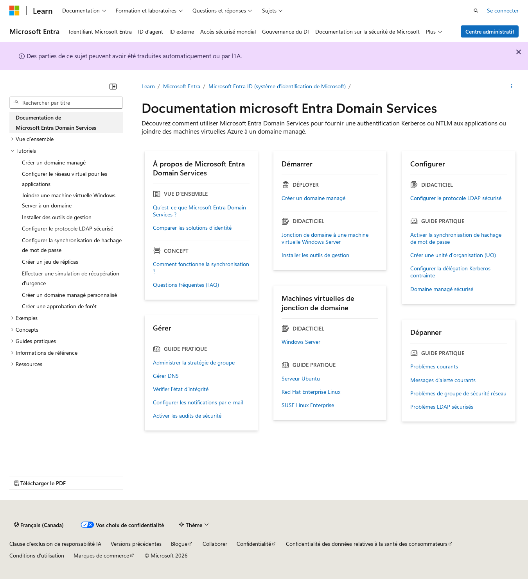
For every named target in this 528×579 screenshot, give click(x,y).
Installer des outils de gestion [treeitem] (57, 217)
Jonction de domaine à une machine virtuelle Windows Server (325, 238)
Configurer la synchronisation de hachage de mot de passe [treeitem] (72, 245)
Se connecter (503, 10)
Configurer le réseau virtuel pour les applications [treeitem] (64, 179)
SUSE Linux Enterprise (308, 405)
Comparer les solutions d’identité (192, 227)
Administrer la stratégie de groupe (194, 362)
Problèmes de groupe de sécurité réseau (458, 393)
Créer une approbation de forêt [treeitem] (59, 306)
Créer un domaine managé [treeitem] (54, 162)
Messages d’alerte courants (443, 380)
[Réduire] (113, 86)
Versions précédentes (136, 543)
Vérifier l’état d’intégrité (180, 389)
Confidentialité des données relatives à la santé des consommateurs (366, 543)
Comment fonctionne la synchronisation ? (201, 268)
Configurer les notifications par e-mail (198, 402)
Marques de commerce (101, 555)
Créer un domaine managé (313, 198)
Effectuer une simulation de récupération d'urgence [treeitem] (70, 278)
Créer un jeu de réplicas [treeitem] (50, 261)
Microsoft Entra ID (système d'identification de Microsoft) (277, 86)
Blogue (179, 543)
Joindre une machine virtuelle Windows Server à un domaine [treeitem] (68, 200)
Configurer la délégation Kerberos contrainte (450, 272)
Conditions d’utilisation (36, 555)
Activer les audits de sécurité (187, 415)
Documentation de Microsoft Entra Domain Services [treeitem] (56, 122)
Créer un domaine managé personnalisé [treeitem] (69, 294)
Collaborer (215, 543)
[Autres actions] (512, 86)
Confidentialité (254, 543)
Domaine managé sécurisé (441, 289)
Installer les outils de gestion (315, 255)
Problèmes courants (434, 366)
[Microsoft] (14, 10)
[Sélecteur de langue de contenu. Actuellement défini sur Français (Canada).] (38, 525)
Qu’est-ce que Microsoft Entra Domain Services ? (199, 211)
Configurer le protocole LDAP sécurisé (455, 198)
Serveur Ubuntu (301, 378)
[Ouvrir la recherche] (476, 11)
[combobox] (66, 102)
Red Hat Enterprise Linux (311, 391)
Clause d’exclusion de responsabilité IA (55, 543)
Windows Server (301, 341)
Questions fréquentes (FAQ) (186, 284)
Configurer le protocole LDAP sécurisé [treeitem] (67, 228)
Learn (148, 86)
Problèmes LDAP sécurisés (441, 406)
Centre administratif (489, 31)
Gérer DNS (166, 375)
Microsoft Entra (181, 86)
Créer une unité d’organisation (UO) (453, 255)
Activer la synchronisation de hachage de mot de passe (455, 238)
